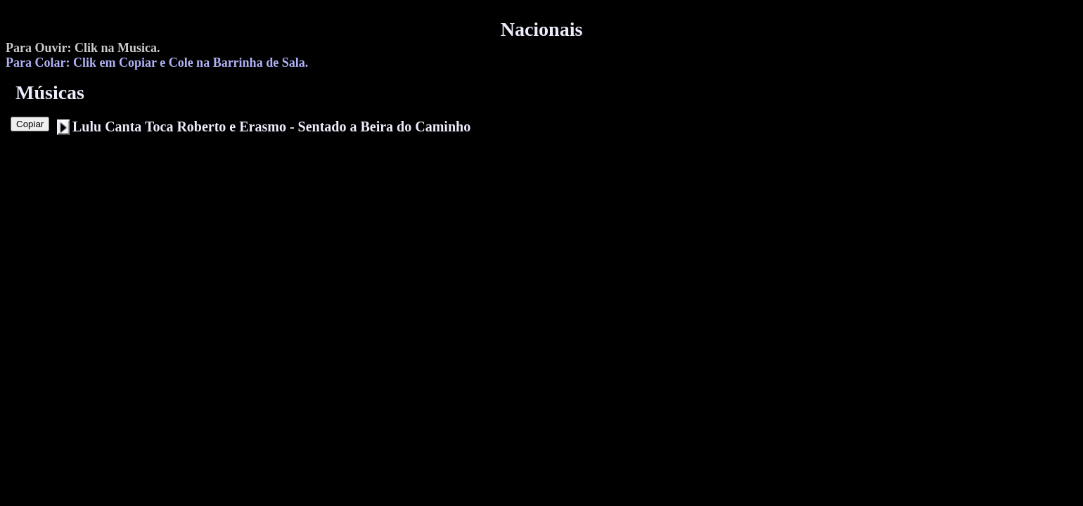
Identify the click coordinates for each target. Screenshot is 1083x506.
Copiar (30, 124)
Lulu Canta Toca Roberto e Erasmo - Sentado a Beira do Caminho (271, 126)
